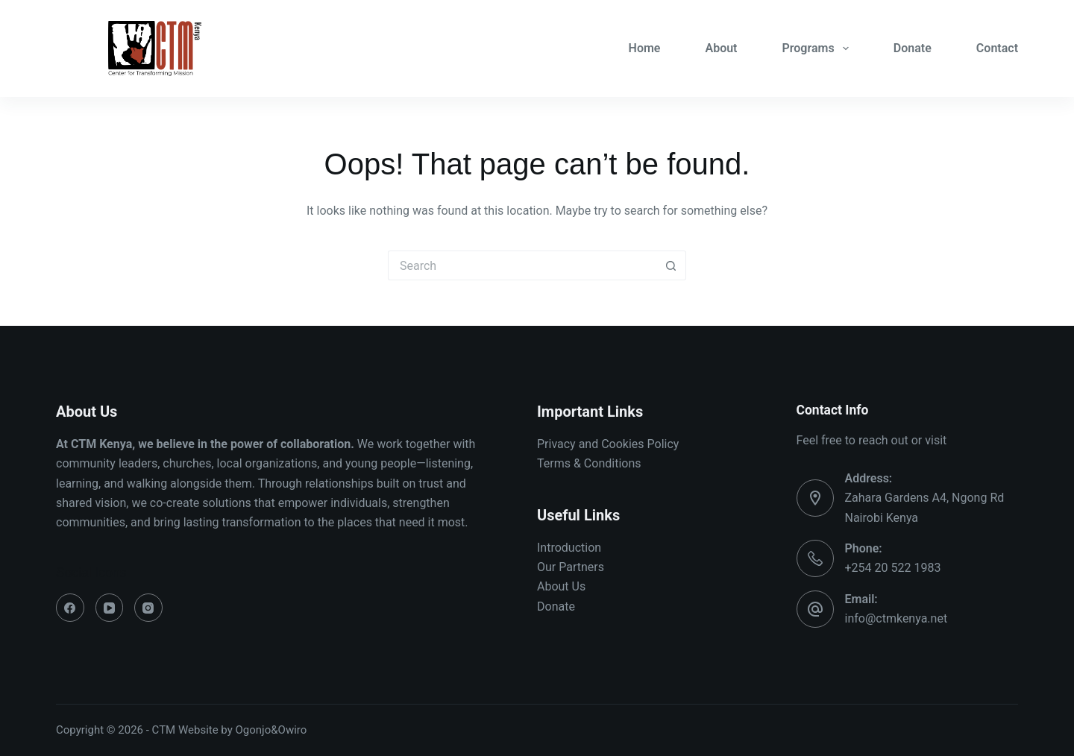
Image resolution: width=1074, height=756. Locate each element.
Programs (818, 48)
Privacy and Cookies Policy (608, 444)
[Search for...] (522, 265)
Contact (997, 48)
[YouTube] (109, 607)
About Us (561, 586)
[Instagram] (148, 607)
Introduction (569, 548)
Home (645, 48)
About (721, 48)
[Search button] (671, 265)
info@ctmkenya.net (896, 618)
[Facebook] (70, 607)
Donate (913, 48)
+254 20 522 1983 (893, 568)
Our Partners (570, 567)
